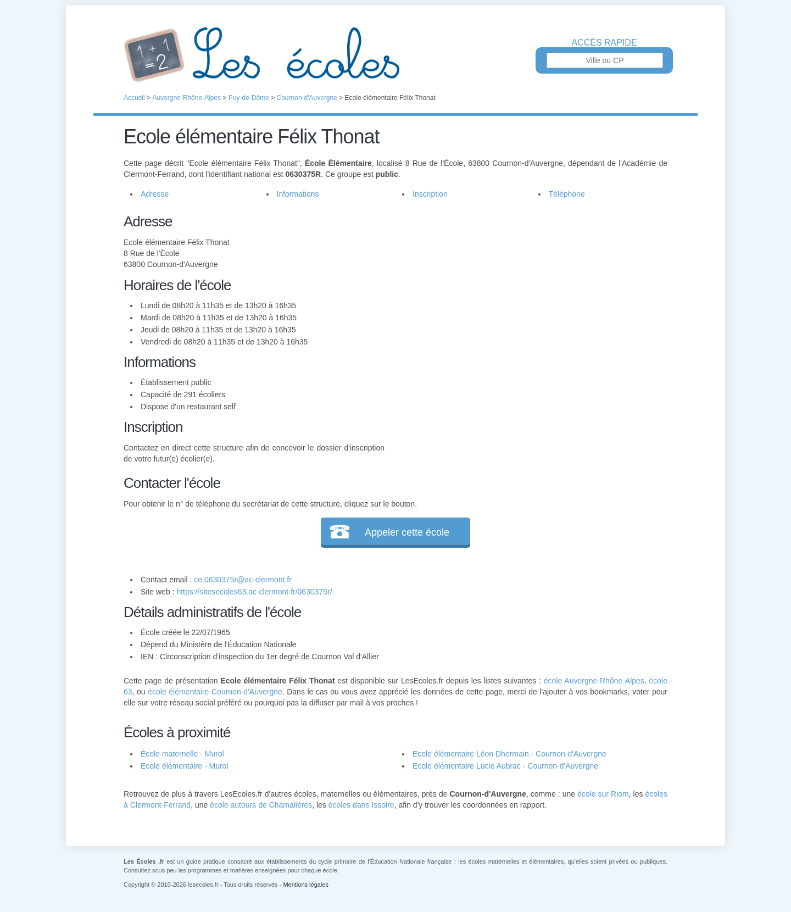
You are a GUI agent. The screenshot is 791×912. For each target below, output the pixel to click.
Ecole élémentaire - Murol (185, 765)
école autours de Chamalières (261, 804)
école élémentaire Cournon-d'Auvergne (215, 691)
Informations (298, 194)
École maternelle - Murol (182, 753)
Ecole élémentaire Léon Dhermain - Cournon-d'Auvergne (509, 753)
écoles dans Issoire (361, 804)
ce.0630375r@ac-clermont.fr (243, 579)
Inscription (430, 194)
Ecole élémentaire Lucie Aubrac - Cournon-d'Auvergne (505, 765)
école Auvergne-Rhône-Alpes (594, 680)
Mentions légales (305, 884)
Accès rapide (604, 42)
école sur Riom (603, 793)
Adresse (155, 194)
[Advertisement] (526, 288)
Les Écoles (395, 54)
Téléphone (567, 194)
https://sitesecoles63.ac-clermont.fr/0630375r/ (254, 591)
